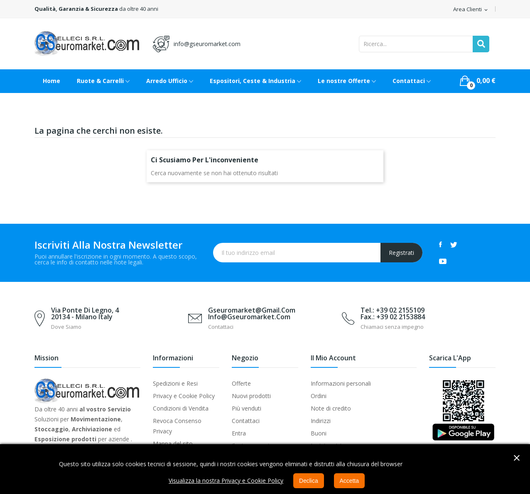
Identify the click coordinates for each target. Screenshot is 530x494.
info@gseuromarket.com (207, 44)
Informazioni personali (341, 383)
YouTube (443, 261)
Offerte (241, 383)
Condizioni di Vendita (181, 408)
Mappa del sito (173, 444)
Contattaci (246, 421)
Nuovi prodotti (251, 396)
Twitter (453, 244)
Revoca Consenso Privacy (177, 426)
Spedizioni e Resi (175, 383)
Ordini (318, 396)
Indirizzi (321, 421)
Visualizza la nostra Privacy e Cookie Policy (226, 480)
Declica (308, 480)
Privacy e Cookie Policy (184, 396)
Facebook (440, 244)
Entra (239, 433)
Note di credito (331, 408)
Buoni (318, 433)
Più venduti (246, 408)
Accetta (349, 480)
